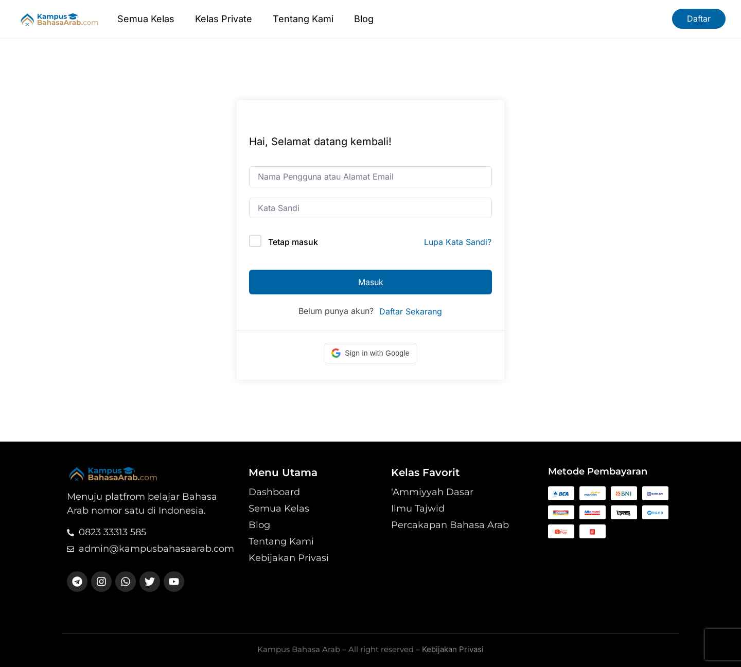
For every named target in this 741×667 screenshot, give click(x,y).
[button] (370, 353)
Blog (364, 18)
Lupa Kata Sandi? (457, 242)
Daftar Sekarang (410, 311)
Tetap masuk (293, 242)
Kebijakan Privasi (453, 649)
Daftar (699, 18)
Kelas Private (223, 18)
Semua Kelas (145, 18)
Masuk (370, 282)
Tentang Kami (303, 18)
